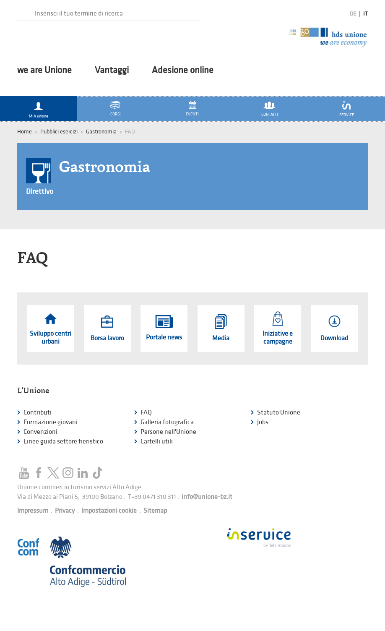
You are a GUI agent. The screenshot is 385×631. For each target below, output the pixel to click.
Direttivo (39, 191)
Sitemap (155, 511)
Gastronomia (101, 131)
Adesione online (182, 70)
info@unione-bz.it (207, 497)
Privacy (65, 511)
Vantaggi (112, 70)
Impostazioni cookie (109, 511)
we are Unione (44, 70)
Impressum (32, 511)
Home (24, 131)
